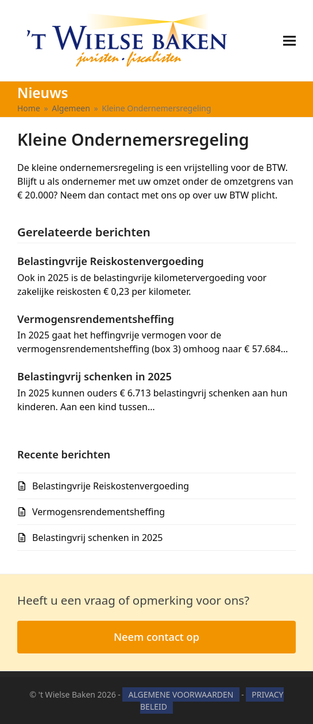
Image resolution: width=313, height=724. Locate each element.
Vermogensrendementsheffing (95, 319)
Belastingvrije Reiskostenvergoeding (110, 261)
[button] (289, 40)
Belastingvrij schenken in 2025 (94, 376)
